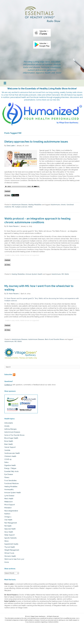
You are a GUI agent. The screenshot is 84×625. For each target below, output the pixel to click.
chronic (63, 204)
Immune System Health (33, 274)
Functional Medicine (11, 483)
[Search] (42, 367)
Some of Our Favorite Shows (14, 435)
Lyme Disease (9, 496)
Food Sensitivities (10, 480)
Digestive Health (10, 465)
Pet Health (7, 526)
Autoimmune (55, 204)
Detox (6, 462)
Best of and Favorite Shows (54, 339)
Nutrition (7, 514)
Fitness (6, 477)
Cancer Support (10, 447)
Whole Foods (9, 553)
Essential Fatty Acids (11, 471)
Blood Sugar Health (11, 438)
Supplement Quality (11, 544)
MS (13, 207)
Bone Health (8, 441)
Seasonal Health (10, 529)
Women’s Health (10, 556)
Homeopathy (9, 489)
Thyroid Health (9, 547)
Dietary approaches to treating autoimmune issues (36, 141)
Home (6, 562)
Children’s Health (10, 456)
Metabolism (8, 502)
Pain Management (10, 523)
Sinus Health (8, 532)
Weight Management (11, 550)
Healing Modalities (34, 204)
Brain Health (8, 444)
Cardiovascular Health (12, 453)
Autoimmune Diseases (19, 204)
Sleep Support (9, 535)
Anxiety (7, 426)
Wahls (30, 207)
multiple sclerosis (21, 207)
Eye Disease (8, 474)
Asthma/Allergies (10, 429)
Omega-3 (7, 517)
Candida (7, 450)
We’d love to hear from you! (14, 559)
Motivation (8, 508)
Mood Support (9, 505)
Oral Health (8, 520)
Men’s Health (8, 498)
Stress (6, 541)
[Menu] (5, 83)
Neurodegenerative (11, 511)
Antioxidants (8, 423)
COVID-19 (7, 459)
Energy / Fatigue (10, 468)
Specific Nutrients (10, 538)
